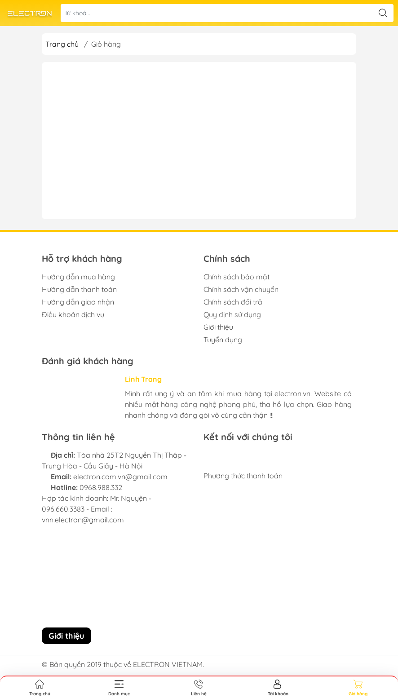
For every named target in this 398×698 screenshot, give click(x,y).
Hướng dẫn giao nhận (78, 301)
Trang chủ (62, 44)
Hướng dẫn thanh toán (79, 289)
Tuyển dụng (222, 339)
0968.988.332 (101, 487)
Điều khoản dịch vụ (73, 314)
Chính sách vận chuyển (241, 289)
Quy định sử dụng (232, 314)
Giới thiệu (218, 326)
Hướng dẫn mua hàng (78, 276)
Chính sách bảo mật (236, 276)
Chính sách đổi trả (232, 301)
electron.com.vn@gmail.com (120, 476)
